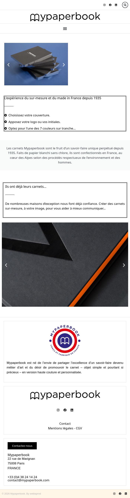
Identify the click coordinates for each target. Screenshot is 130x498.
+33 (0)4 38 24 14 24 (22, 477)
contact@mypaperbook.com (28, 480)
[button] (125, 5)
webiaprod (35, 493)
